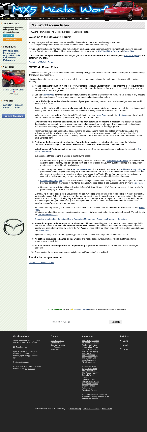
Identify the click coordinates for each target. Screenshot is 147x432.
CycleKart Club (88, 379)
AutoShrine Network (47, 214)
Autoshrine (87, 336)
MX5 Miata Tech (11, 51)
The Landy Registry (90, 351)
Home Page (101, 115)
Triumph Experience (90, 343)
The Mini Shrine (88, 353)
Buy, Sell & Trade (11, 55)
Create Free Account (12, 39)
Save (17, 107)
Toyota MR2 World (89, 369)
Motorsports (9, 60)
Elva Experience (88, 362)
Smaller (19, 105)
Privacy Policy (75, 408)
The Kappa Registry (90, 373)
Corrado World (88, 375)
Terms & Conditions (91, 408)
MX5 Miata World (89, 366)
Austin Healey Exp (89, 345)
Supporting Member (81, 309)
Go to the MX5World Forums (41, 62)
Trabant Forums (88, 386)
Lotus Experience (89, 360)
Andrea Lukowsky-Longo (13, 90)
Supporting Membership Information (51, 219)
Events (50, 18)
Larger (7, 105)
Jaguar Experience (89, 349)
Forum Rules (107, 408)
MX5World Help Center (108, 51)
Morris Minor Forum (90, 347)
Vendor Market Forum (82, 169)
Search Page (48, 95)
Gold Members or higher (117, 160)
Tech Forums (21, 347)
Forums (17, 18)
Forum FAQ (128, 51)
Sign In (6, 18)
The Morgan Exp (89, 358)
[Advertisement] (87, 287)
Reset (6, 107)
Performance (9, 53)
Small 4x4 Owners (89, 390)
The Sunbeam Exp (89, 356)
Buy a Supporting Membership (81, 219)
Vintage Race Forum (90, 381)
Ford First (86, 377)
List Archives (9, 58)
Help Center (30, 369)
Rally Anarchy (87, 388)
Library (72, 18)
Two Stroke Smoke (90, 384)
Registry (28, 18)
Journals (61, 18)
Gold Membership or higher (133, 169)
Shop (39, 18)
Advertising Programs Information (112, 219)
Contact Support (131, 55)
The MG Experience (90, 341)
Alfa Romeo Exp (88, 371)
